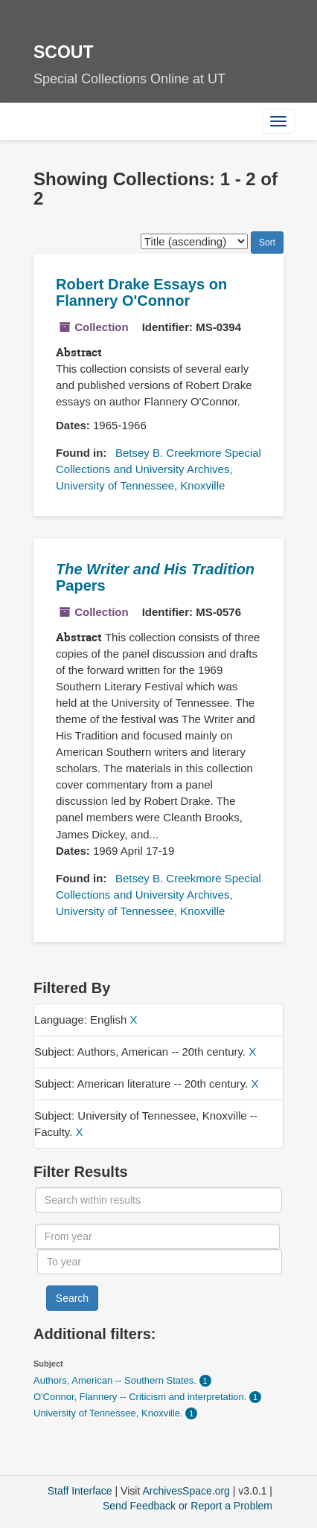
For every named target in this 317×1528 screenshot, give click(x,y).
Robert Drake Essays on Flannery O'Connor (141, 292)
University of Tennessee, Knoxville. (109, 1413)
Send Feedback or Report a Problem (187, 1506)
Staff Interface (80, 1491)
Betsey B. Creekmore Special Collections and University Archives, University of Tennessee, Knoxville (158, 469)
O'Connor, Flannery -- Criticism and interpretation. (141, 1396)
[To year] (159, 1261)
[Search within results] (158, 1200)
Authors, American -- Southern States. (116, 1380)
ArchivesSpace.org (186, 1491)
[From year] (157, 1236)
